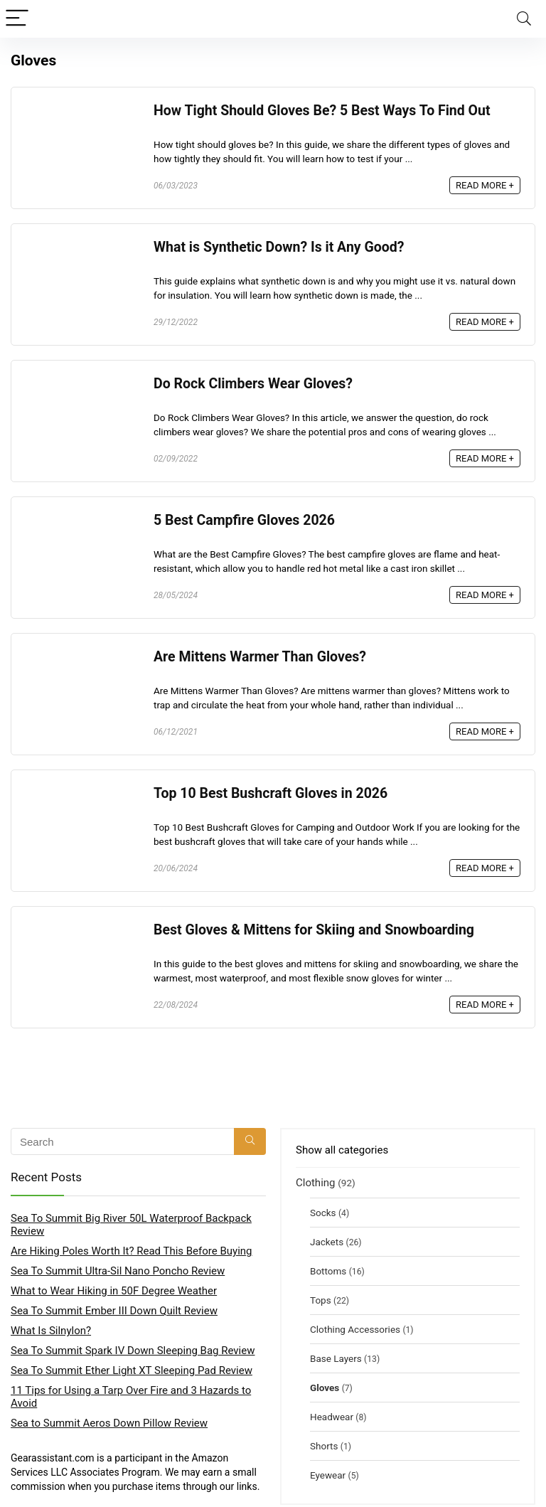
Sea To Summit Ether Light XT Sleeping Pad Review (131, 1370)
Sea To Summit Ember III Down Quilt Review (114, 1310)
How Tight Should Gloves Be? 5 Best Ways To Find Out (322, 110)
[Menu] (17, 19)
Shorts (324, 1446)
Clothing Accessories (355, 1329)
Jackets (326, 1241)
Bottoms (328, 1271)
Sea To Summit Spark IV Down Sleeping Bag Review (133, 1350)
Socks (323, 1212)
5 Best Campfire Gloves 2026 (244, 520)
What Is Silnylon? (51, 1330)
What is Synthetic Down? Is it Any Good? (279, 247)
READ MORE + (485, 185)
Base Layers (336, 1358)
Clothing (316, 1182)
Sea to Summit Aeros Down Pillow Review (109, 1423)
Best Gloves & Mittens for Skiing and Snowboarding (314, 930)
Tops (320, 1300)
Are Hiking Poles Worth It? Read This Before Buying (131, 1251)
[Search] (524, 19)
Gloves (324, 1387)
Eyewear (328, 1475)
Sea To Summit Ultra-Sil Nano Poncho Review (118, 1270)
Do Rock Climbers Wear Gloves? (253, 384)
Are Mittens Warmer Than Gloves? (260, 657)
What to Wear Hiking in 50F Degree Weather (114, 1290)
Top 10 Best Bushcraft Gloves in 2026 (270, 793)
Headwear (331, 1416)
